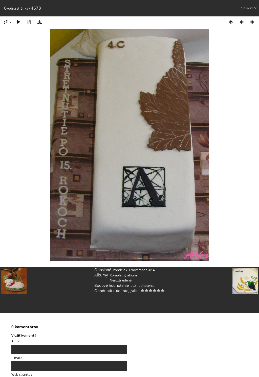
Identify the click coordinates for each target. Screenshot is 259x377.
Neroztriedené (121, 280)
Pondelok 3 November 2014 (134, 270)
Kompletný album (123, 275)
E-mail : (16, 358)
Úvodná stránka (16, 8)
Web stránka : (21, 374)
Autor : (16, 341)
